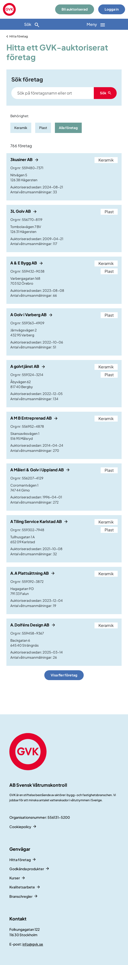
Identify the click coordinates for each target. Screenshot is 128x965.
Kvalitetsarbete (22, 887)
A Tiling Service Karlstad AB (36, 521)
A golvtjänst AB (25, 366)
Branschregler (20, 896)
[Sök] (32, 24)
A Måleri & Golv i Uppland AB (37, 469)
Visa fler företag (64, 675)
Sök (32, 25)
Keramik (20, 128)
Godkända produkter (26, 869)
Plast (43, 128)
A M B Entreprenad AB (31, 418)
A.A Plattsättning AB (29, 573)
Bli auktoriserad (75, 9)
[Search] (64, 93)
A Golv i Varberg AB (28, 314)
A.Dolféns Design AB (30, 624)
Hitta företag (18, 36)
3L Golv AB (21, 211)
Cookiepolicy (20, 826)
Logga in (112, 9)
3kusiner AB (21, 159)
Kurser (14, 878)
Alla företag (68, 128)
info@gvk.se (32, 944)
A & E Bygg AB (24, 262)
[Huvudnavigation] (96, 24)
